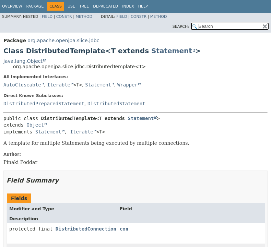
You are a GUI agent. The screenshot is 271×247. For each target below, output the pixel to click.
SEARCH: (181, 26)
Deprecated (105, 6)
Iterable (58, 84)
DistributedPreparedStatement (43, 103)
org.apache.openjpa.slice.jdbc (63, 40)
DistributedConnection (86, 229)
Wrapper (127, 84)
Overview (12, 6)
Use (71, 6)
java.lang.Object (23, 61)
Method (83, 16)
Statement (171, 51)
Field (47, 16)
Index (128, 6)
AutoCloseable (22, 84)
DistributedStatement (116, 103)
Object (35, 125)
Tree (84, 6)
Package (35, 6)
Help (143, 6)
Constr (64, 16)
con (124, 229)
